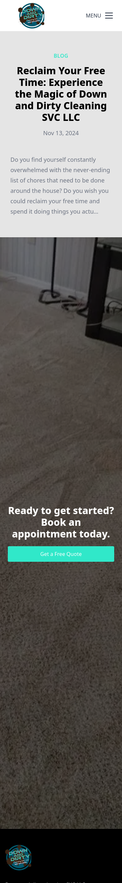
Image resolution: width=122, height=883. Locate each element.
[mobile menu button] (109, 15)
